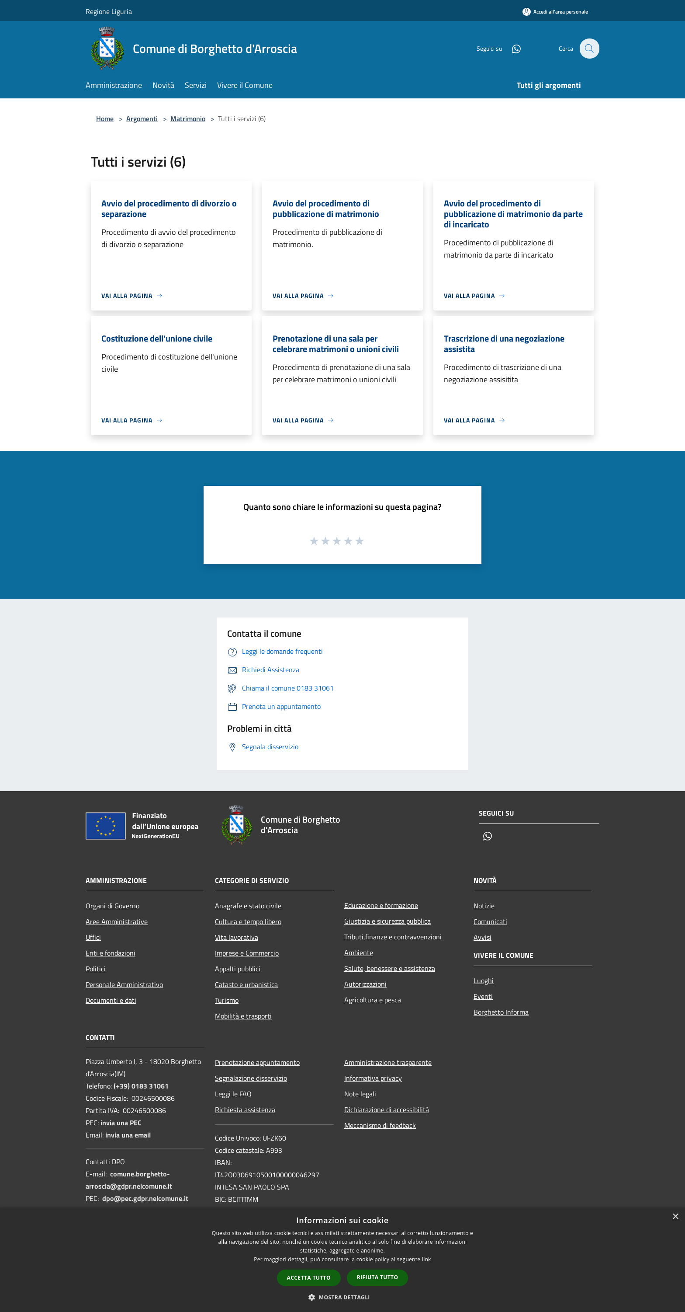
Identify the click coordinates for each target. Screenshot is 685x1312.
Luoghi (484, 980)
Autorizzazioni (365, 984)
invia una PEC (121, 1122)
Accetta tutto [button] (309, 1277)
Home (105, 118)
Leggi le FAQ (233, 1094)
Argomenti (142, 118)
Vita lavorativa (236, 937)
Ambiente (358, 952)
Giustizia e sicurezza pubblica (387, 921)
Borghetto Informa (501, 1012)
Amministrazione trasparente (388, 1062)
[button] (342, 1297)
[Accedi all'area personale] (555, 11)
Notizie (484, 905)
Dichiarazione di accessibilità (386, 1109)
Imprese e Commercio (247, 953)
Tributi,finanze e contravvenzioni (393, 937)
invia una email (128, 1135)
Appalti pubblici (237, 968)
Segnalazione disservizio (251, 1078)
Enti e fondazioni (110, 953)
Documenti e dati (111, 1000)
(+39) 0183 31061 (141, 1086)
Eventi (483, 996)
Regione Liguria (109, 11)
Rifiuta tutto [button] (377, 1277)
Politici (96, 968)
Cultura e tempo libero (248, 921)
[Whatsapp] (511, 48)
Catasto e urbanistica (246, 984)
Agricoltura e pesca (372, 999)
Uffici (93, 937)
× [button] (675, 1217)
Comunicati (490, 921)
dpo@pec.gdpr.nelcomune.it (145, 1198)
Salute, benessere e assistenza (389, 968)
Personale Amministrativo (124, 984)
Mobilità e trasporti (243, 1016)
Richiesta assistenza (245, 1109)
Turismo (227, 1000)
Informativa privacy (373, 1078)
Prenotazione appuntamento (257, 1062)
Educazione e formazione (381, 905)
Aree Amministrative (117, 921)
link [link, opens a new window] (426, 1259)
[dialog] (342, 1259)
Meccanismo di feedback (380, 1125)
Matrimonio (187, 118)
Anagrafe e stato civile (248, 905)
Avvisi (482, 937)
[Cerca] (588, 48)
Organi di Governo (112, 905)
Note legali (360, 1094)
